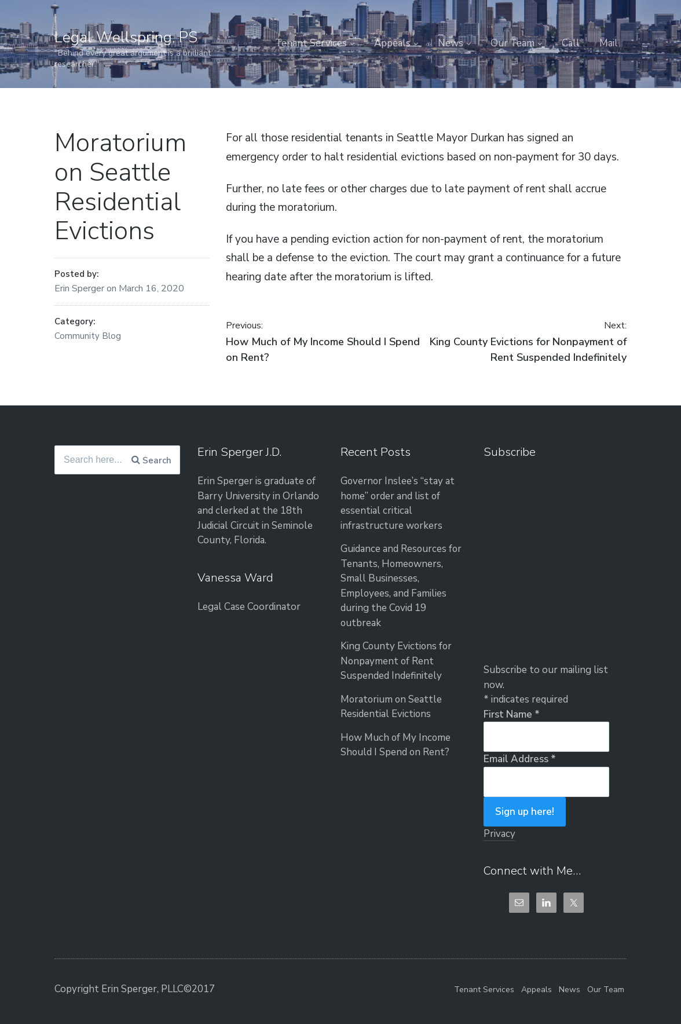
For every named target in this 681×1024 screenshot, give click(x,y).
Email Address (520, 759)
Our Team (512, 43)
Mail (608, 43)
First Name (512, 714)
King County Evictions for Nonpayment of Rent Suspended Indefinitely (396, 660)
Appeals (392, 43)
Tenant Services (311, 43)
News (450, 43)
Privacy (499, 833)
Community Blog (87, 336)
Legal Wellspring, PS (125, 37)
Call (571, 43)
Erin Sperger (80, 288)
